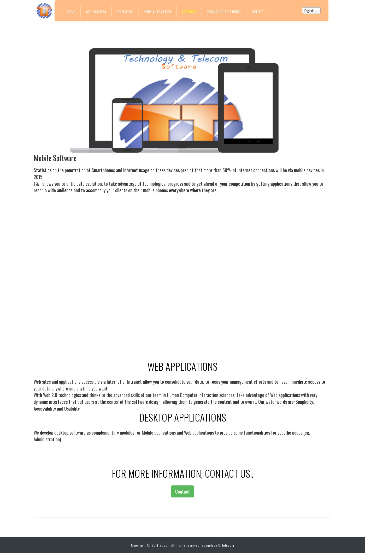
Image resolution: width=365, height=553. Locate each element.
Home (71, 12)
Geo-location (96, 12)
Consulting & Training (224, 12)
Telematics (125, 12)
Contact (258, 12)
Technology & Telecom (217, 545)
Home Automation (157, 12)
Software (189, 12)
